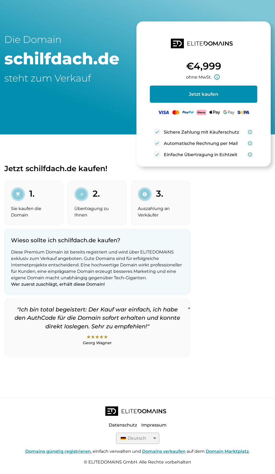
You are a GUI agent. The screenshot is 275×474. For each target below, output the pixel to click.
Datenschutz (123, 425)
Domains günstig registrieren (58, 451)
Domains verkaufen (164, 451)
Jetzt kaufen (203, 94)
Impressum (154, 425)
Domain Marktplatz (227, 451)
